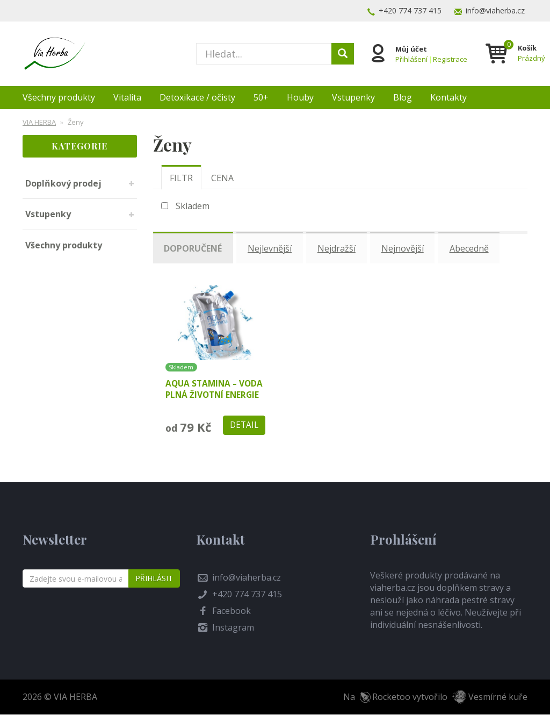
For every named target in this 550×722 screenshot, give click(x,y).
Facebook (231, 618)
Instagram (233, 635)
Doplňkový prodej (63, 183)
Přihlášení (410, 58)
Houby (300, 97)
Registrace (449, 58)
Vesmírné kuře (497, 704)
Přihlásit (154, 586)
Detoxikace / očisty (197, 97)
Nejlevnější (272, 247)
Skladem (192, 206)
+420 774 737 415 (410, 10)
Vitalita (127, 97)
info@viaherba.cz (495, 10)
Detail (243, 432)
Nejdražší (340, 247)
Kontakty (448, 97)
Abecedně (475, 247)
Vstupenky (353, 97)
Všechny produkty (59, 97)
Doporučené (194, 247)
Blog (402, 97)
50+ (261, 97)
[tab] (181, 177)
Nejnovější (407, 247)
